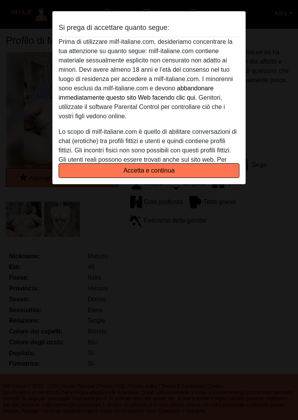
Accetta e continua (149, 170)
